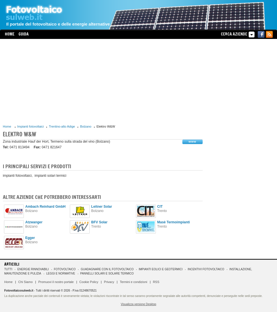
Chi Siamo (25, 282)
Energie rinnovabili (33, 269)
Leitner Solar (101, 207)
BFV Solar (99, 222)
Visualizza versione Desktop (138, 304)
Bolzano (85, 126)
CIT (160, 207)
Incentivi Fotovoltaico (206, 269)
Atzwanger (34, 222)
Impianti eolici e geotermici (160, 269)
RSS (156, 282)
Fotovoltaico (65, 269)
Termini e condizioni (133, 282)
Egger (30, 238)
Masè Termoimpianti (173, 222)
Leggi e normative (60, 273)
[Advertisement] (103, 81)
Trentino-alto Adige (62, 126)
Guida (23, 34)
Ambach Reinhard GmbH (45, 207)
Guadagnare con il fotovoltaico (107, 269)
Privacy (109, 282)
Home (9, 34)
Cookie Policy (88, 282)
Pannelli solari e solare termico (107, 273)
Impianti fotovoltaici (30, 126)
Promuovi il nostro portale (56, 282)
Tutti (8, 269)
